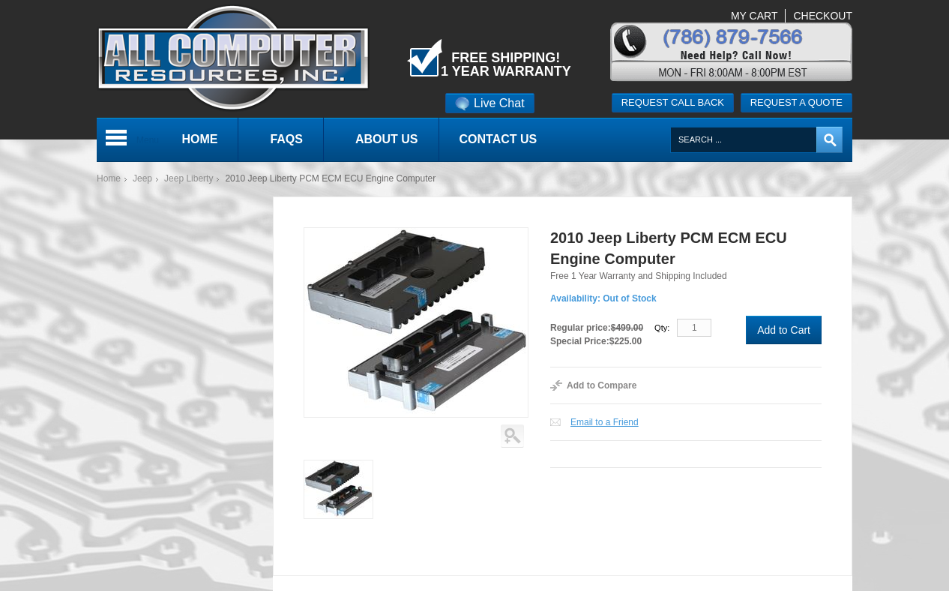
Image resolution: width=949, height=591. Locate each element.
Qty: (661, 327)
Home (109, 178)
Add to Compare (601, 385)
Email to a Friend (604, 422)
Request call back (672, 102)
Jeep (142, 178)
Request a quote (796, 102)
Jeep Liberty (188, 178)
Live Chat (490, 103)
